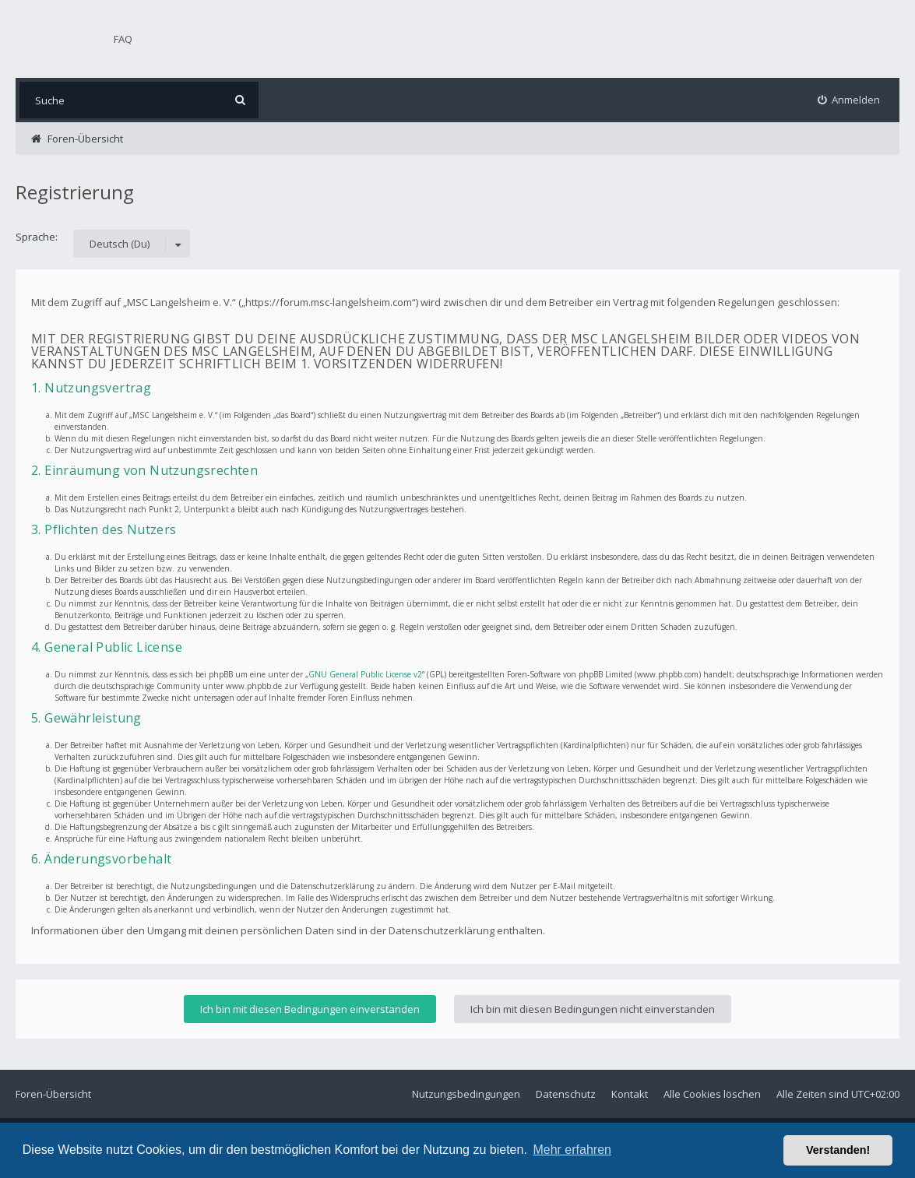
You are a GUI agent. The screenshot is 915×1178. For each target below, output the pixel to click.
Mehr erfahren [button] (572, 1149)
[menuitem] (849, 100)
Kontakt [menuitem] (629, 1094)
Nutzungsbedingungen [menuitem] (466, 1094)
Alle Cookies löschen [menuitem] (712, 1094)
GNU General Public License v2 (365, 674)
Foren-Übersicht (53, 1094)
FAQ (123, 39)
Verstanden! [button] (838, 1150)
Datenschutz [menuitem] (566, 1094)
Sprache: (37, 237)
